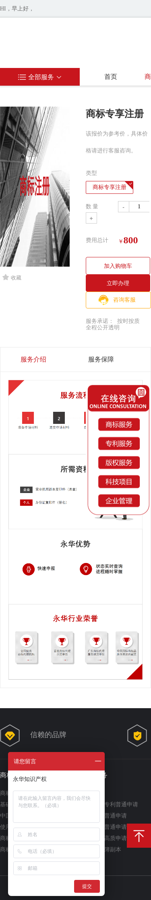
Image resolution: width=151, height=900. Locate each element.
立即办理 (118, 283)
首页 (110, 76)
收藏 (11, 277)
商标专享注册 (109, 187)
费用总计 (97, 240)
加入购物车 (118, 266)
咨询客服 (124, 300)
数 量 (92, 206)
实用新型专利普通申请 (110, 804)
